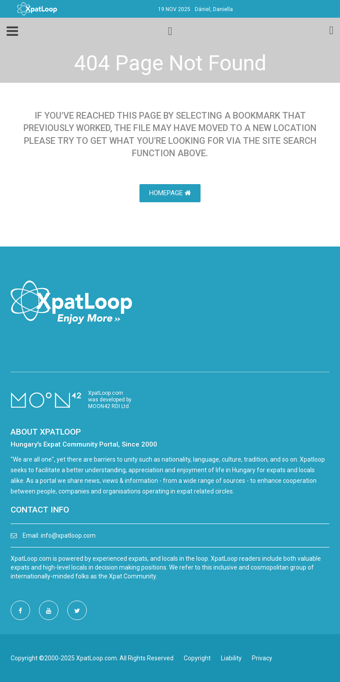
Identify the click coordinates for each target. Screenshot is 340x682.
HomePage (170, 193)
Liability (231, 658)
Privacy (262, 658)
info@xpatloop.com (68, 535)
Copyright (197, 658)
